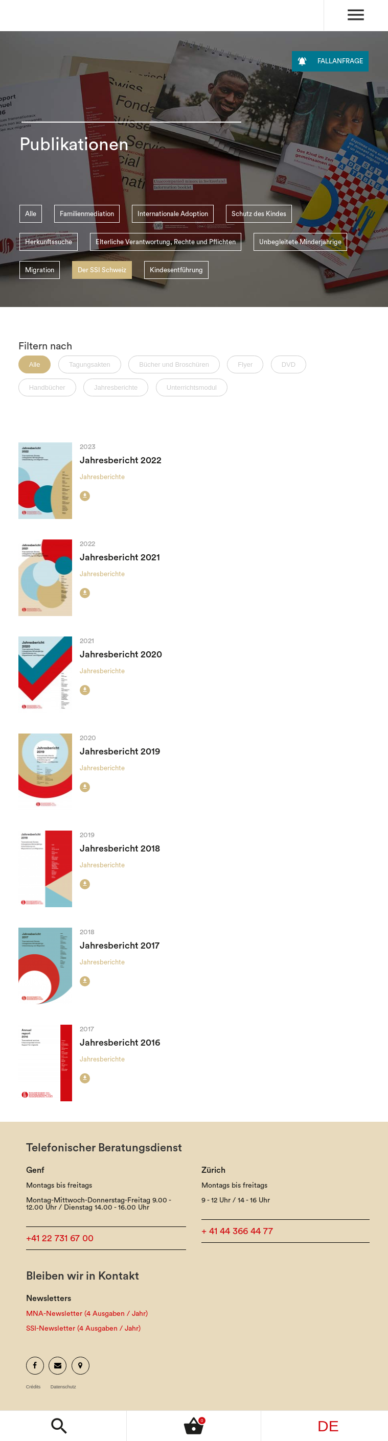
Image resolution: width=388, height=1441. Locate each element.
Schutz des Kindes (259, 213)
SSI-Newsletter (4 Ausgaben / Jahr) (83, 1328)
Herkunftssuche (48, 242)
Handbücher (47, 387)
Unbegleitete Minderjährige (300, 242)
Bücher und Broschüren (174, 364)
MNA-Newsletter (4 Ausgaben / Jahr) (87, 1313)
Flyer (245, 364)
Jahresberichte (116, 387)
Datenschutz (63, 1387)
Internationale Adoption (173, 213)
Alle (30, 213)
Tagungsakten (89, 364)
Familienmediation (87, 213)
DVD (288, 364)
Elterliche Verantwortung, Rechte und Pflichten (166, 242)
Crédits (33, 1387)
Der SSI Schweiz (102, 270)
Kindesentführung (176, 270)
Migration (39, 270)
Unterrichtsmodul (192, 387)
